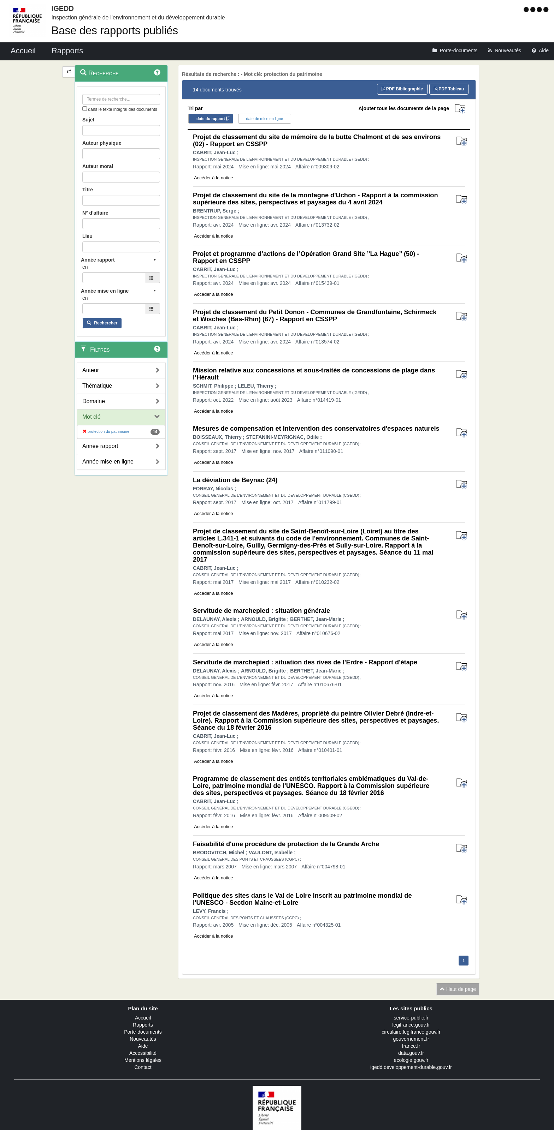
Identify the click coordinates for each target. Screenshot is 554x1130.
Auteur (90, 370)
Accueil (143, 1018)
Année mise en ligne (108, 462)
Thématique (97, 386)
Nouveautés (143, 1039)
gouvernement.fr (411, 1039)
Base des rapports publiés (115, 30)
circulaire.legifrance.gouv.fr (411, 1032)
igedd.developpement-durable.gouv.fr (411, 1067)
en (85, 267)
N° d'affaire (95, 213)
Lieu (87, 236)
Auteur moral (97, 166)
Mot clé (91, 417)
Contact (142, 1067)
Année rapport (100, 446)
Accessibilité (143, 1053)
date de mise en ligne (264, 118)
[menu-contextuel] (84, 108)
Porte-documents (143, 1032)
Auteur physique (101, 143)
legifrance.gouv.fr (411, 1025)
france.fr (411, 1046)
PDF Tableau (449, 88)
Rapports (143, 1025)
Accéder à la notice (213, 177)
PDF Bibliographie (402, 88)
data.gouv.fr (411, 1053)
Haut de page (458, 989)
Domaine (93, 401)
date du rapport (210, 118)
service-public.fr (411, 1018)
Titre (87, 189)
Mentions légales (142, 1060)
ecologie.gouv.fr (411, 1060)
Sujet (88, 119)
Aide (143, 1046)
